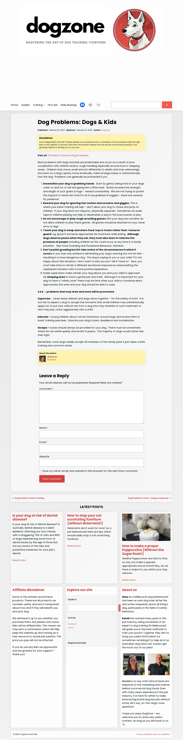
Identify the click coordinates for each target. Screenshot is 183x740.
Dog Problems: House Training (29, 498)
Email (43, 442)
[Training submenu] (44, 105)
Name (43, 427)
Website (44, 456)
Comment (46, 388)
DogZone (106, 130)
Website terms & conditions (157, 734)
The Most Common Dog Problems (68, 155)
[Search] (167, 104)
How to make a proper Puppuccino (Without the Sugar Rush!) (143, 550)
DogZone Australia (77, 643)
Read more (19, 560)
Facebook (72, 624)
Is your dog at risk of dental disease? (35, 517)
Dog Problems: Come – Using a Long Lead (148, 498)
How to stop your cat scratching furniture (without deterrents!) (85, 519)
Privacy (140, 734)
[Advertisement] (91, 76)
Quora (70, 627)
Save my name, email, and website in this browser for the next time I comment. (90, 471)
